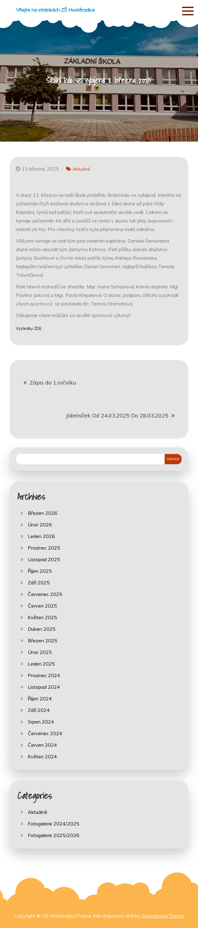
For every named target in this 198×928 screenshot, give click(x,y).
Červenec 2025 (45, 594)
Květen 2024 (42, 756)
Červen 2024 (42, 745)
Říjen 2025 (40, 571)
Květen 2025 (42, 617)
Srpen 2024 (41, 722)
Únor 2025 (40, 652)
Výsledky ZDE (28, 328)
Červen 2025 (42, 606)
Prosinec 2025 (44, 548)
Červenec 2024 (45, 733)
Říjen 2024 (40, 698)
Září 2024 (39, 710)
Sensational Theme (163, 916)
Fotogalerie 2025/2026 (53, 835)
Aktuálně (81, 169)
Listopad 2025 (44, 559)
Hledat (173, 459)
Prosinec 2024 (44, 675)
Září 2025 (39, 583)
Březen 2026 (42, 513)
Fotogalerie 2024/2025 (53, 824)
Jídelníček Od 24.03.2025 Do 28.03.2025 (117, 415)
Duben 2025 (42, 629)
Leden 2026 (41, 536)
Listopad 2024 (44, 687)
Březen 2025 (42, 640)
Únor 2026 (40, 525)
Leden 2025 (41, 664)
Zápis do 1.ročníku (53, 382)
